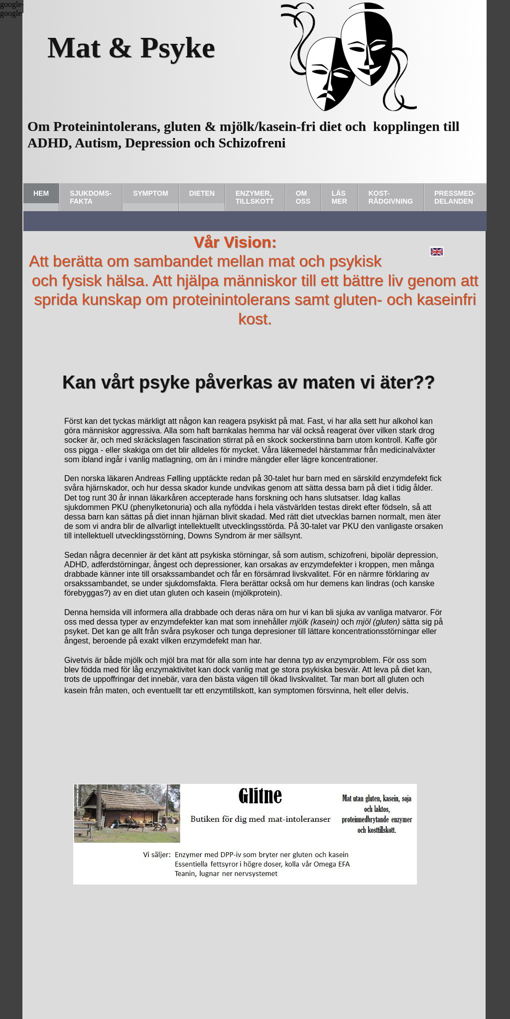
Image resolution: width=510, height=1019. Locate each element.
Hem (41, 193)
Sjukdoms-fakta (91, 197)
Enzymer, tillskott (255, 197)
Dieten (202, 193)
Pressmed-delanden (455, 197)
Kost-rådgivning (391, 197)
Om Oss (303, 197)
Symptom (150, 193)
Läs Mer (339, 197)
